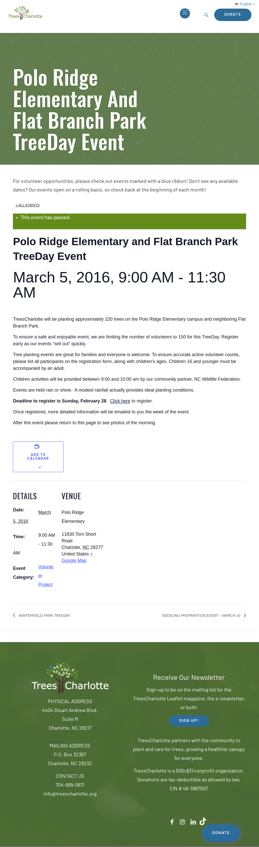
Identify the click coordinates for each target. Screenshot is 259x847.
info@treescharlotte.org (70, 794)
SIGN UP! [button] (189, 721)
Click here (120, 400)
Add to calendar (38, 457)
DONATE (221, 833)
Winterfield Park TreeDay (44, 615)
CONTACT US (70, 776)
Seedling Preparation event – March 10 (201, 615)
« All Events (27, 205)
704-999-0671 (70, 785)
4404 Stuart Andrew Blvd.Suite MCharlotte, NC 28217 (70, 719)
